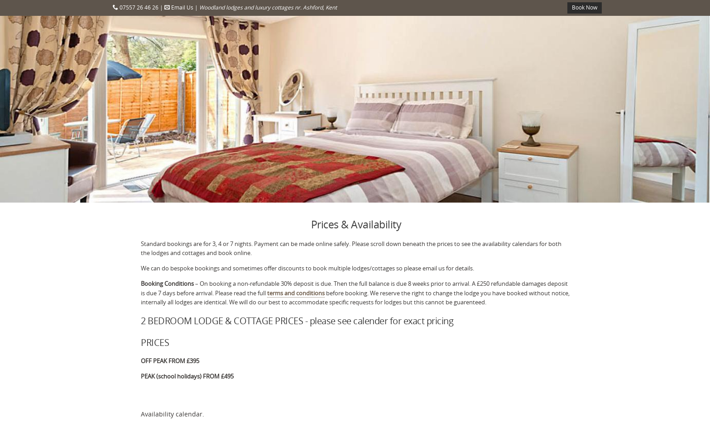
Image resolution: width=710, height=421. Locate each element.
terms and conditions (296, 293)
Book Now (584, 7)
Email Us (178, 7)
